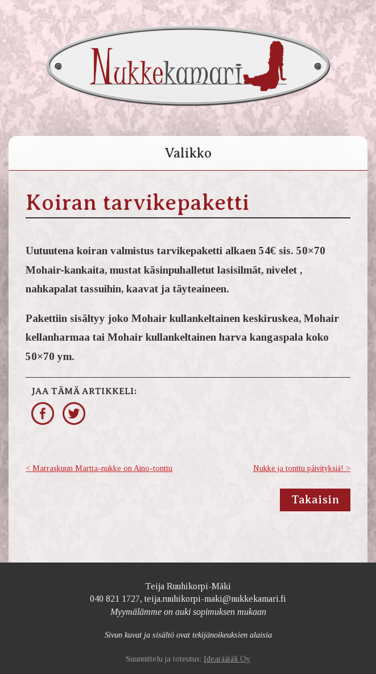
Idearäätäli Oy (227, 659)
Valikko (188, 153)
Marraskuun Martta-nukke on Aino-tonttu (102, 468)
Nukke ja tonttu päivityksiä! (298, 468)
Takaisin (315, 499)
